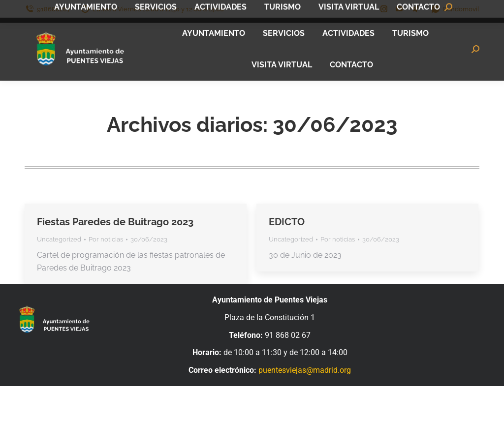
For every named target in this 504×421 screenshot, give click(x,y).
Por (106, 239)
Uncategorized (59, 239)
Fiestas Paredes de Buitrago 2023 (115, 222)
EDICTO (287, 222)
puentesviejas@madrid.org (304, 370)
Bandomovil (455, 9)
